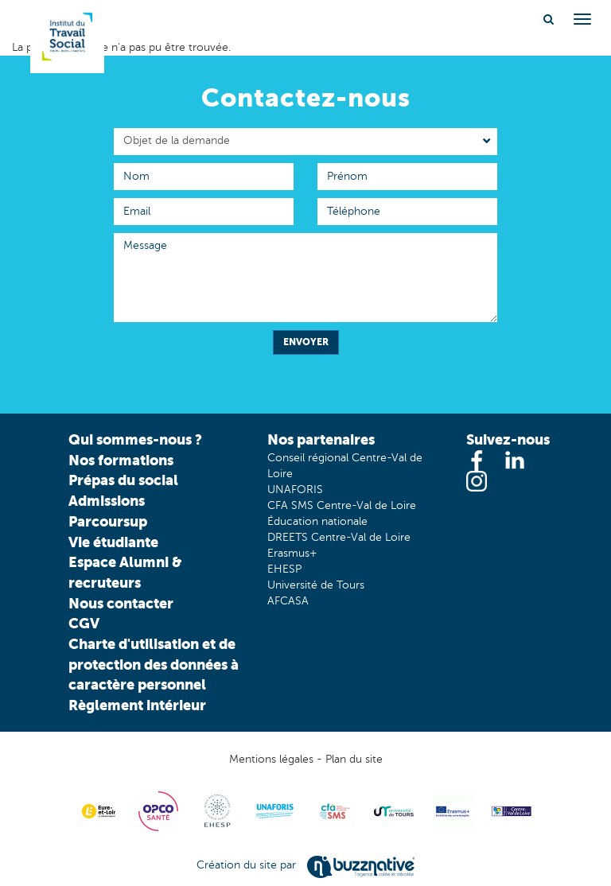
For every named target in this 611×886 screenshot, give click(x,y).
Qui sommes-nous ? (135, 439)
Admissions (106, 500)
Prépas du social (123, 480)
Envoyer (306, 342)
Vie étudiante (113, 542)
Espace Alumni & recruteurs (125, 572)
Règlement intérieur (137, 705)
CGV (83, 623)
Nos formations (120, 460)
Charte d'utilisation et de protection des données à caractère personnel (153, 664)
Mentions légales (271, 759)
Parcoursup (107, 521)
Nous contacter (120, 603)
